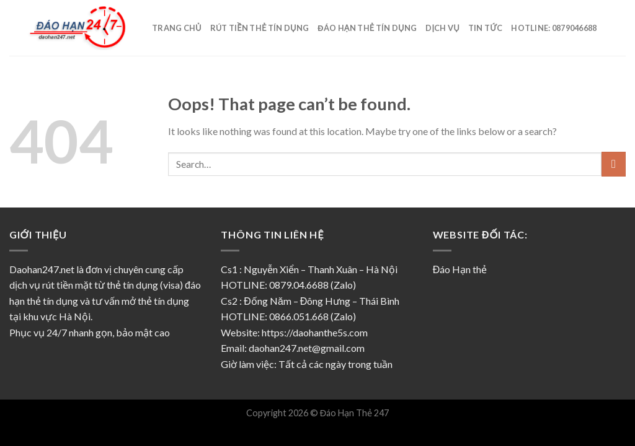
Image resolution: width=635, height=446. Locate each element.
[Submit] (614, 164)
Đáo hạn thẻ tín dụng (367, 28)
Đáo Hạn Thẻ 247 (354, 413)
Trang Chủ (177, 28)
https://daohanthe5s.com (315, 332)
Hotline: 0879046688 (554, 28)
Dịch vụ (442, 28)
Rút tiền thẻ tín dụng (259, 28)
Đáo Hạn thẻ (460, 269)
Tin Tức (485, 28)
